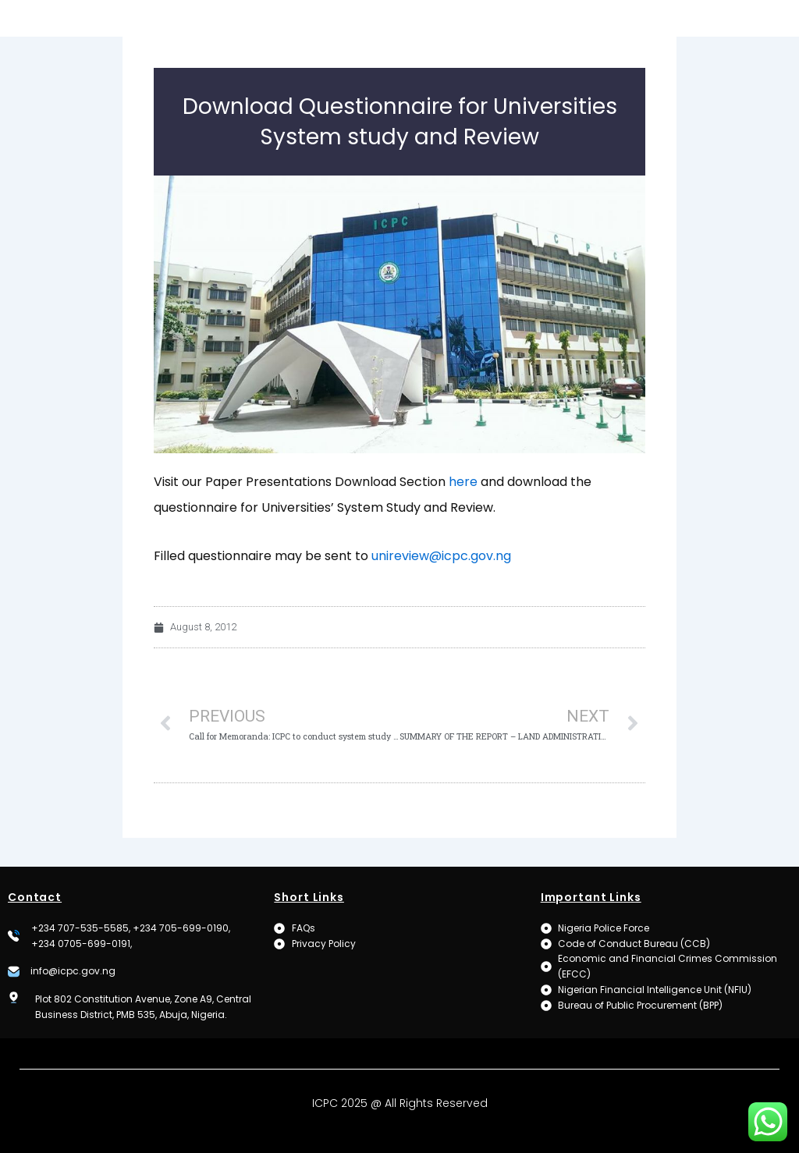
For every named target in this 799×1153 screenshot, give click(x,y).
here (463, 509)
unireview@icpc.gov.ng (441, 583)
